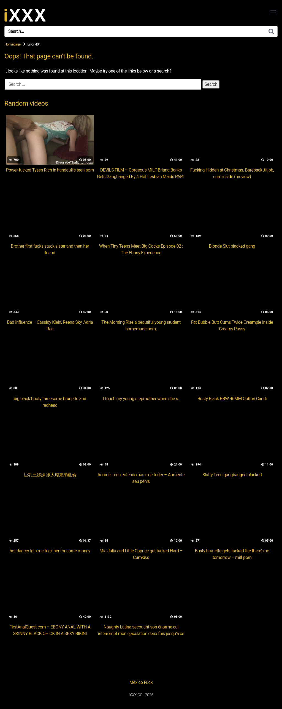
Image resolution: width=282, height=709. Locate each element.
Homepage (12, 44)
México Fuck (141, 682)
